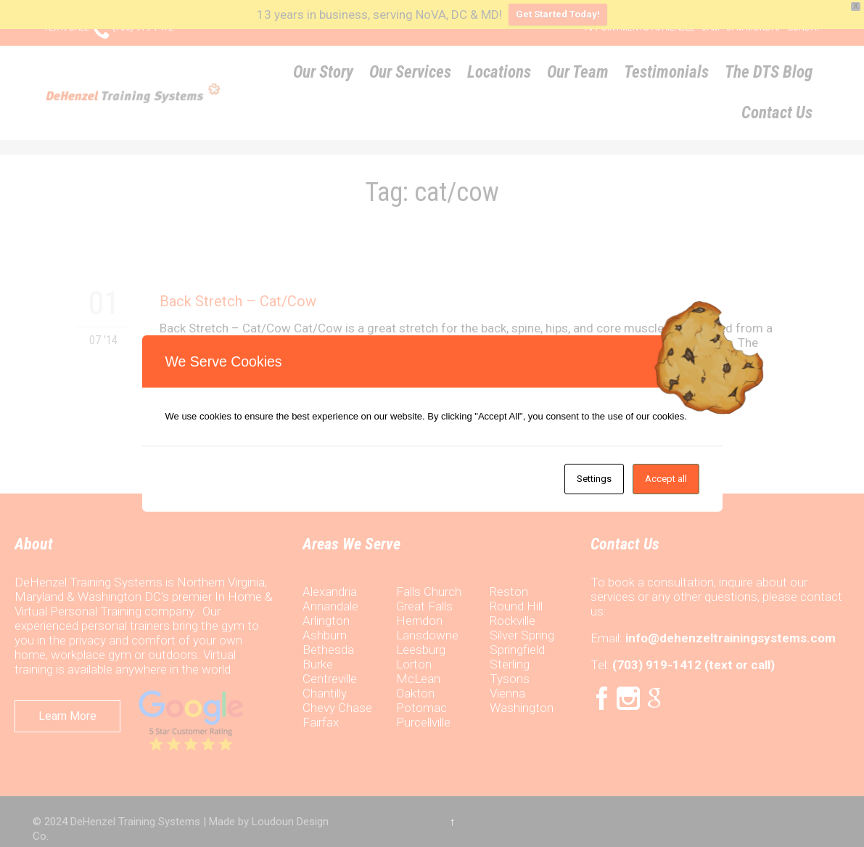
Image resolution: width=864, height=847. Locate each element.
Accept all (666, 478)
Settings (594, 478)
